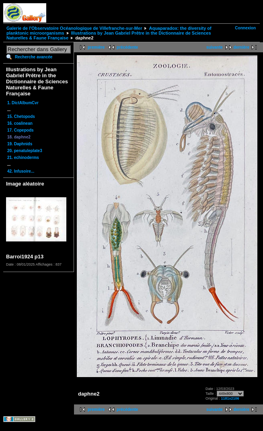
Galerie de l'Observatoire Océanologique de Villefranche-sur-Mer (74, 28)
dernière (241, 47)
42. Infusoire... (20, 171)
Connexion (245, 28)
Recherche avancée (33, 57)
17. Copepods (20, 130)
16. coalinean (20, 123)
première (96, 47)
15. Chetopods (21, 116)
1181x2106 (230, 398)
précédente (127, 47)
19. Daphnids (19, 144)
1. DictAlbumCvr (23, 103)
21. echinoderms (23, 157)
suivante (214, 47)
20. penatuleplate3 (24, 150)
